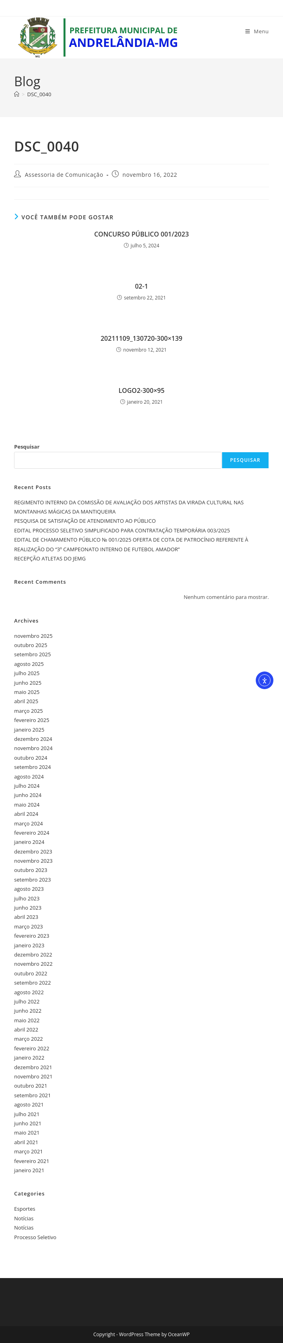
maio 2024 (26, 804)
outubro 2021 (30, 1085)
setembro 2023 (32, 879)
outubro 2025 (30, 645)
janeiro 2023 (29, 945)
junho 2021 (27, 1123)
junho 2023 (27, 907)
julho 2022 (26, 1001)
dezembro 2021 (33, 1067)
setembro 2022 (32, 982)
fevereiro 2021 (31, 1161)
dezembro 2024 (33, 738)
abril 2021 (26, 1142)
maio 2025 (26, 692)
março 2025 (28, 710)
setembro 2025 (32, 654)
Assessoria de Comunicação (64, 174)
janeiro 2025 (29, 729)
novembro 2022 (33, 963)
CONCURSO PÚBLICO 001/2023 (141, 234)
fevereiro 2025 (31, 720)
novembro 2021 (33, 1076)
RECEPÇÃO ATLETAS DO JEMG (49, 558)
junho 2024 (27, 795)
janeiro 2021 (29, 1170)
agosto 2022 (29, 992)
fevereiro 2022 (31, 1048)
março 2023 (28, 926)
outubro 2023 (30, 870)
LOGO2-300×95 (142, 390)
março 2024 (28, 823)
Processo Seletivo (35, 1237)
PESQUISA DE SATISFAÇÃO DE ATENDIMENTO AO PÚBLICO (85, 520)
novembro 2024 (33, 748)
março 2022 (28, 1038)
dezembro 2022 (33, 954)
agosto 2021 (29, 1104)
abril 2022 (26, 1029)
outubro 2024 (30, 757)
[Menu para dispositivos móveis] (257, 31)
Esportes (24, 1208)
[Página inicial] (16, 94)
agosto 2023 (29, 888)
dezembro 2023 (33, 851)
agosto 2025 (29, 663)
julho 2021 (26, 1114)
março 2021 (28, 1151)
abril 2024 (26, 813)
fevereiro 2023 (31, 935)
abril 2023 (26, 916)
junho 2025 (27, 682)
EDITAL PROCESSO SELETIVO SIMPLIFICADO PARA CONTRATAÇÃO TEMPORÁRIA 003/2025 (122, 530)
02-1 (141, 286)
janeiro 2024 (29, 841)
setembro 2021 (32, 1095)
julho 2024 (26, 785)
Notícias (23, 1218)
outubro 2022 (30, 973)
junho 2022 (27, 1010)
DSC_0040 (39, 94)
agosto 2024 (29, 776)
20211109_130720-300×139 (141, 338)
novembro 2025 (33, 635)
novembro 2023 (33, 860)
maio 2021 (26, 1132)
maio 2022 (26, 1020)
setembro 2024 (32, 767)
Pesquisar (26, 446)
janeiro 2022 (29, 1057)
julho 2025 (26, 673)
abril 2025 (26, 701)
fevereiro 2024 (31, 832)
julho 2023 (26, 898)
